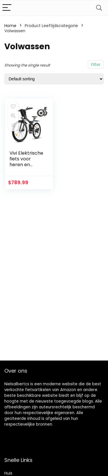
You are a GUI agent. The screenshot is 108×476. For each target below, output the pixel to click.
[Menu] (7, 8)
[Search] (99, 8)
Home (10, 26)
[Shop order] (54, 78)
